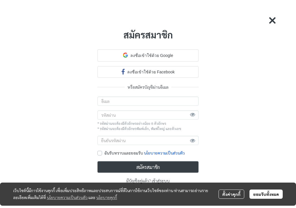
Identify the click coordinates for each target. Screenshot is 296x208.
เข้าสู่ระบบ (161, 180)
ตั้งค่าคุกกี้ (231, 194)
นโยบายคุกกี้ (106, 197)
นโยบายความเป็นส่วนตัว (164, 152)
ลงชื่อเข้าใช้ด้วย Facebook (148, 71)
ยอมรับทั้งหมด (266, 194)
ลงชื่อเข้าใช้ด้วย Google (148, 55)
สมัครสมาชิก (148, 167)
